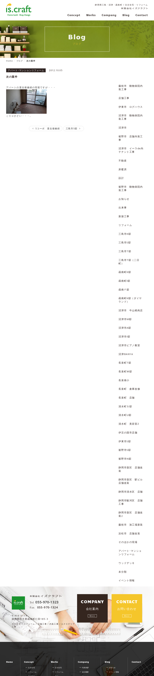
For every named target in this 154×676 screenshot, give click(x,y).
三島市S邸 (74, 127)
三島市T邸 (124, 244)
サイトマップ (13, 672)
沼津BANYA (125, 339)
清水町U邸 (124, 398)
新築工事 (123, 210)
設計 (121, 173)
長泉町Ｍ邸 (124, 356)
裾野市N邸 (124, 440)
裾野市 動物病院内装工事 (130, 183)
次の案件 (12, 76)
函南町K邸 (124, 260)
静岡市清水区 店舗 (130, 472)
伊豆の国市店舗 (127, 415)
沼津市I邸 (124, 322)
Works (54, 641)
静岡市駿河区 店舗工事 (130, 482)
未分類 (122, 548)
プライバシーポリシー (36, 672)
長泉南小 (123, 364)
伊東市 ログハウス (130, 105)
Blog (107, 641)
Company (83, 641)
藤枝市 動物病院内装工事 (130, 87)
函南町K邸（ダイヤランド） (131, 287)
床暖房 (122, 165)
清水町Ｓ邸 (124, 390)
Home (9, 641)
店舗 (56, 656)
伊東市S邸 (124, 423)
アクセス (85, 656)
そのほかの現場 (127, 520)
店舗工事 (123, 96)
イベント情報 (126, 557)
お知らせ (123, 193)
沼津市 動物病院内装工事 (130, 115)
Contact (136, 641)
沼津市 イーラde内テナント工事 (130, 147)
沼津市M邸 (124, 306)
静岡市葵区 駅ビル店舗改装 (130, 462)
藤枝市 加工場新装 (130, 503)
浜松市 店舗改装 (128, 512)
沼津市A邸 (124, 314)
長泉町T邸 (124, 348)
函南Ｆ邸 (123, 277)
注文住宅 (31, 647)
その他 (57, 660)
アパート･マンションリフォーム (130, 530)
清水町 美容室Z (128, 406)
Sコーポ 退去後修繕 (45, 127)
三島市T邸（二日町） (131, 252)
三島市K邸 (124, 227)
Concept (29, 641)
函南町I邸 (124, 269)
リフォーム (124, 218)
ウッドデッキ (126, 540)
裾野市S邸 (124, 431)
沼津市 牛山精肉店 (130, 297)
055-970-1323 (50, 579)
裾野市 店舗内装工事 (130, 135)
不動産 (122, 156)
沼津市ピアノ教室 (128, 331)
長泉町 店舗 (126, 381)
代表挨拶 (85, 647)
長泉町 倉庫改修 (128, 373)
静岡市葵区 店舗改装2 (130, 493)
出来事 (122, 202)
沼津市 (122, 125)
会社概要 (85, 652)
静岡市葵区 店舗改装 (130, 450)
